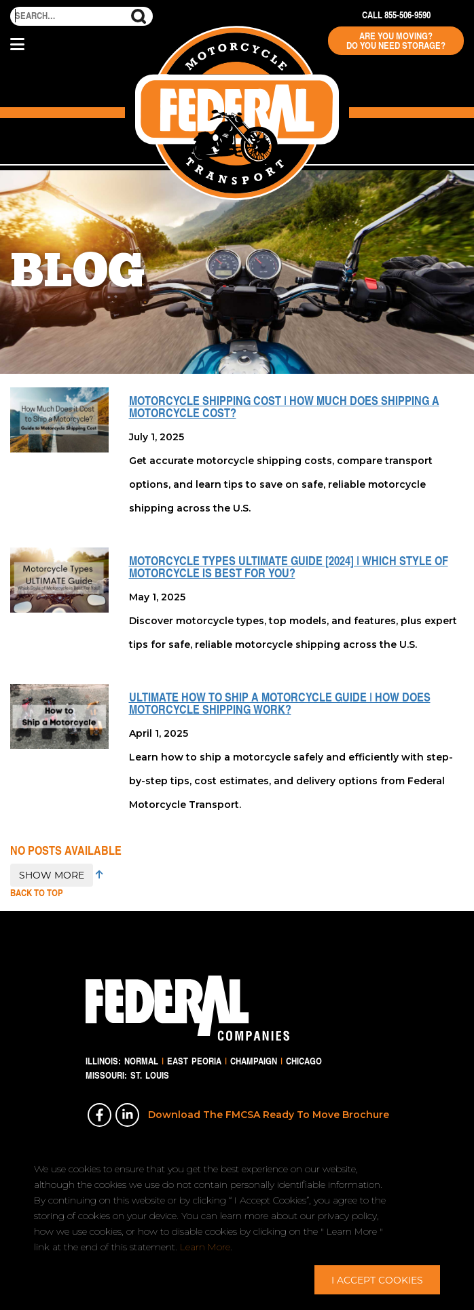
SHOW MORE (51, 874)
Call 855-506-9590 (396, 15)
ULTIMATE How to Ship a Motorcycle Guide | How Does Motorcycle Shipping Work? (280, 703)
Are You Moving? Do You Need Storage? (395, 40)
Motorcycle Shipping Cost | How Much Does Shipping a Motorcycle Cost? (284, 406)
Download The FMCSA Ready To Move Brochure (268, 1115)
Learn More (205, 1247)
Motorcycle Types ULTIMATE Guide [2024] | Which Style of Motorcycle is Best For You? (288, 566)
